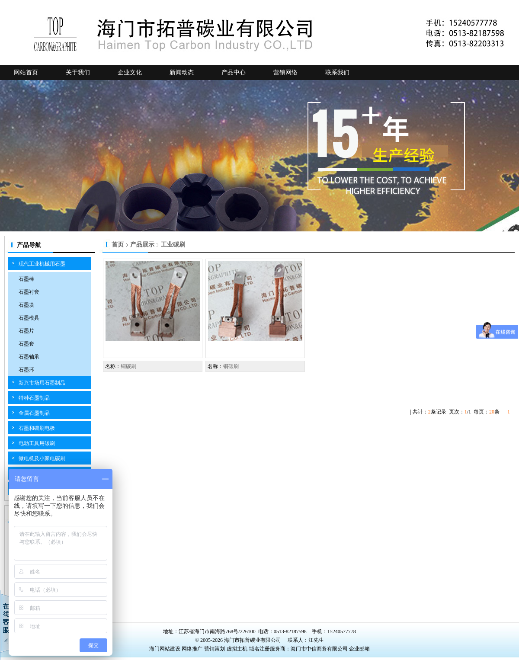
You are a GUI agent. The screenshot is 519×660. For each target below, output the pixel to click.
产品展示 (142, 244)
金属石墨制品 (34, 413)
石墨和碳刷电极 (37, 428)
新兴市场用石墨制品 (42, 383)
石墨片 (26, 331)
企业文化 (130, 72)
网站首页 (26, 72)
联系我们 (337, 72)
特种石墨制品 (34, 398)
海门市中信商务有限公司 (320, 649)
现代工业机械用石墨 (42, 264)
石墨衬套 (29, 292)
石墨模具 (29, 318)
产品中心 (233, 72)
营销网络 (285, 72)
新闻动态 (182, 72)
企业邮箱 (359, 649)
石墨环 (26, 370)
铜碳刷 (128, 366)
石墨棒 (26, 279)
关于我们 (78, 72)
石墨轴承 (29, 357)
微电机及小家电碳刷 (42, 458)
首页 (118, 244)
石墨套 (26, 344)
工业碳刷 (173, 244)
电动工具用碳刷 (37, 443)
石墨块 (26, 305)
